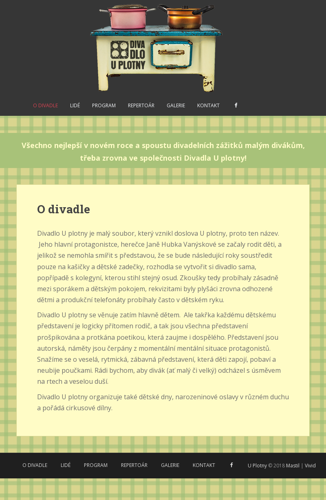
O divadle (45, 105)
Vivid (310, 465)
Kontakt (208, 105)
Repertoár (141, 105)
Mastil (293, 465)
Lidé (75, 105)
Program (104, 105)
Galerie (176, 105)
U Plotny (257, 465)
